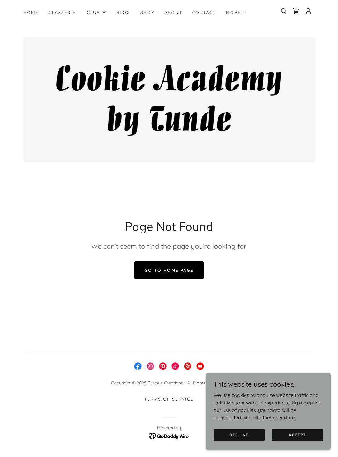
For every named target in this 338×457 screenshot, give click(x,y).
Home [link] (31, 12)
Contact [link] (204, 12)
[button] (63, 12)
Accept (297, 434)
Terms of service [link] (169, 399)
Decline (239, 434)
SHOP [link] (147, 12)
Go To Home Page (168, 270)
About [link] (173, 12)
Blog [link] (123, 12)
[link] (296, 11)
